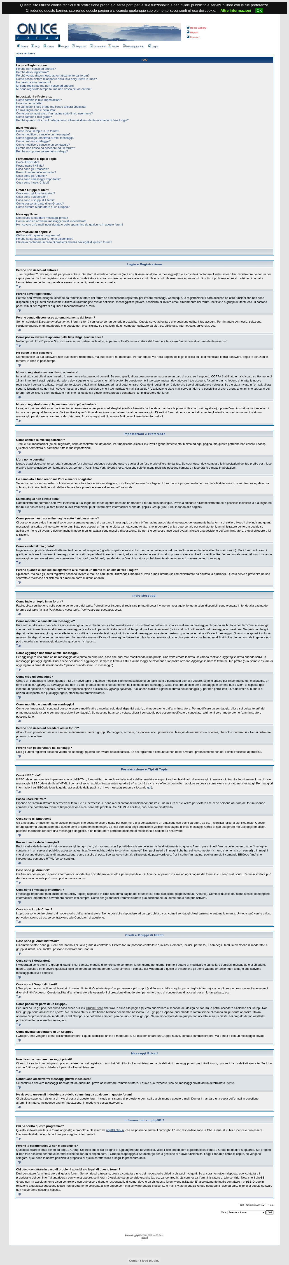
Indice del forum (25, 53)
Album (22, 46)
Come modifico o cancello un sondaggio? (43, 144)
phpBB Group (115, 1130)
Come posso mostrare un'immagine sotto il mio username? (54, 113)
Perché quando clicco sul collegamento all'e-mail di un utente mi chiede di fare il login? (72, 120)
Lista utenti (97, 46)
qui (149, 787)
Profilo (113, 46)
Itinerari (193, 37)
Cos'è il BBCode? (27, 162)
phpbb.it (144, 1238)
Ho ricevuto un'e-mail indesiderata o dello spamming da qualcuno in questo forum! (69, 224)
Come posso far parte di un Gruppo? (40, 203)
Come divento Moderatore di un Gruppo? (43, 207)
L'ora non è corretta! (29, 103)
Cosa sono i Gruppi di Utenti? (35, 200)
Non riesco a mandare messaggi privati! (42, 217)
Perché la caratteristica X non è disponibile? (44, 238)
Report (192, 32)
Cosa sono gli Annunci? (31, 175)
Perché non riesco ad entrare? (36, 68)
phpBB (138, 1235)
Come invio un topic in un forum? (37, 131)
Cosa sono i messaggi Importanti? (38, 179)
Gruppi (63, 46)
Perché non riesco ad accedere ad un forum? (45, 148)
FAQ (35, 46)
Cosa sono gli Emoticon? (32, 169)
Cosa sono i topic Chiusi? (32, 182)
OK (259, 10)
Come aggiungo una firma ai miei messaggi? (45, 138)
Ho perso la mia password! (33, 82)
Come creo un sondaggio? (33, 141)
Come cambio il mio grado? (34, 117)
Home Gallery (196, 27)
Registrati (79, 46)
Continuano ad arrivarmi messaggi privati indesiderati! (51, 221)
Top (18, 286)
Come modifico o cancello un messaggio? (43, 134)
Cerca (49, 46)
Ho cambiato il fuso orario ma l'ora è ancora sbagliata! (51, 106)
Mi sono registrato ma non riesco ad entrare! (45, 85)
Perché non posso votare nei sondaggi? (42, 151)
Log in (153, 46)
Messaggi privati (133, 46)
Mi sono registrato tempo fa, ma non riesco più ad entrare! (54, 89)
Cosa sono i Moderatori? (32, 196)
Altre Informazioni (235, 10)
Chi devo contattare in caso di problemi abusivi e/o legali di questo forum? (64, 242)
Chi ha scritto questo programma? (38, 235)
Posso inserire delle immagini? (36, 172)
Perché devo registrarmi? (32, 72)
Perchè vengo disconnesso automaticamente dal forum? (52, 75)
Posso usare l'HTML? (30, 165)
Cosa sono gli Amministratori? (35, 193)
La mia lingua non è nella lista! (36, 110)
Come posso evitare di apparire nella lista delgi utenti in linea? (56, 79)
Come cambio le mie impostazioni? (39, 100)
